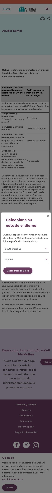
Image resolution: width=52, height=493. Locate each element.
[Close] (48, 215)
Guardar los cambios (18, 270)
